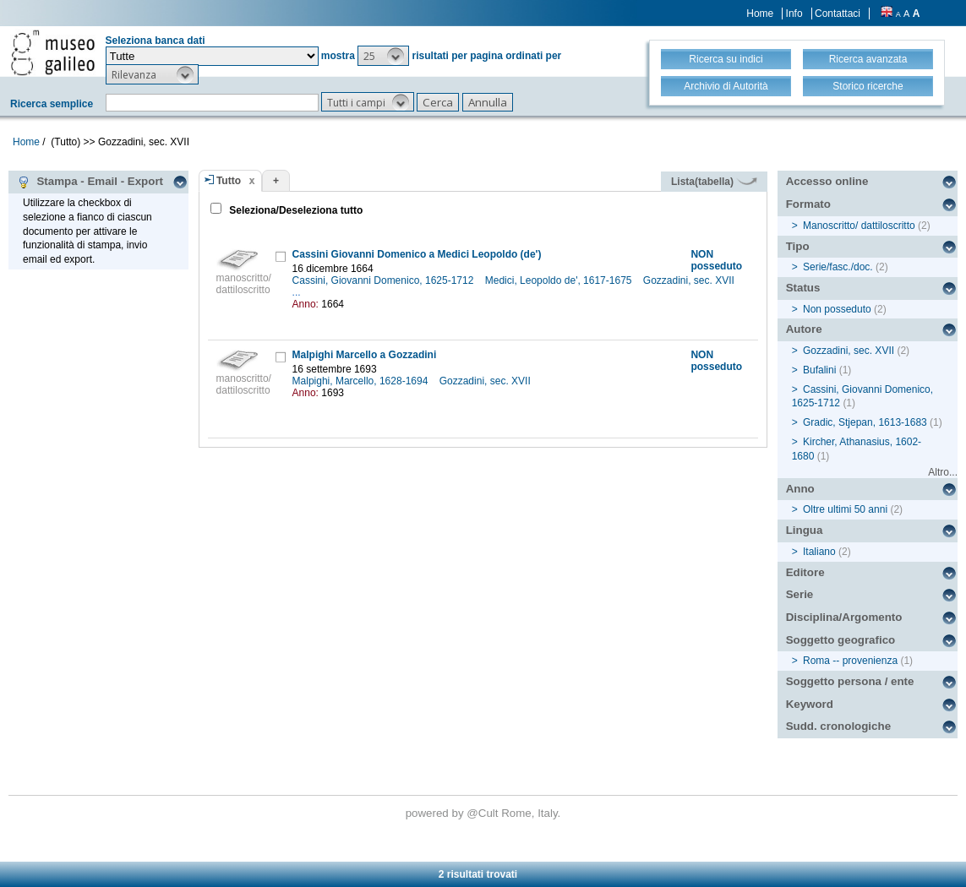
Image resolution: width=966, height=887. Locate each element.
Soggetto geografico (841, 640)
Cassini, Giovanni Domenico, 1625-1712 (384, 280)
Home (759, 13)
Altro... (943, 472)
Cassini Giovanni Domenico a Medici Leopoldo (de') (417, 254)
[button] (383, 56)
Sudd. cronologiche (838, 726)
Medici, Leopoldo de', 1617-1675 (560, 280)
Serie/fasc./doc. (838, 267)
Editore (805, 572)
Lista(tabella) (714, 182)
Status (803, 287)
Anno (800, 488)
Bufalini (819, 370)
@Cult (484, 813)
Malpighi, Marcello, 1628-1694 (361, 381)
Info (794, 13)
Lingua (804, 530)
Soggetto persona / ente (850, 681)
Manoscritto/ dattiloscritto (859, 225)
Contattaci (837, 13)
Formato (808, 204)
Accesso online (827, 181)
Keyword (809, 704)
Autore (804, 329)
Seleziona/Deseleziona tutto (294, 210)
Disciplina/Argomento (844, 617)
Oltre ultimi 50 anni (845, 509)
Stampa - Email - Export (90, 181)
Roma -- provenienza (850, 661)
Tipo (798, 246)
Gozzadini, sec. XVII (690, 280)
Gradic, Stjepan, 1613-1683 (865, 422)
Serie (800, 594)
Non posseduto (837, 309)
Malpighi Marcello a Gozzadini (364, 355)
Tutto (228, 181)
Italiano (819, 552)
